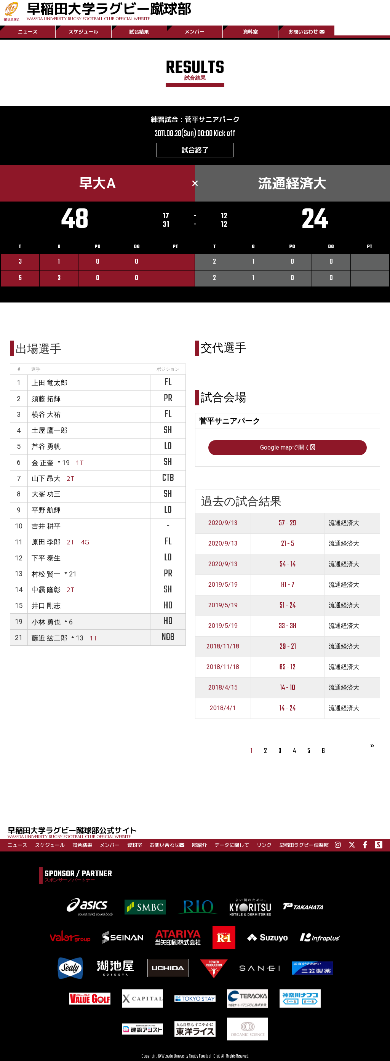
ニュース (28, 31)
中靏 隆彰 (46, 590)
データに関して (231, 845)
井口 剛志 (46, 606)
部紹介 (199, 845)
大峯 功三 (46, 494)
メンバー (195, 31)
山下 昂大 (46, 478)
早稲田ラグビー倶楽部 (304, 845)
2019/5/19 (223, 584)
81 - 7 (287, 585)
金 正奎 (43, 463)
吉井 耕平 (46, 526)
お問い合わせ (306, 31)
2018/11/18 (222, 646)
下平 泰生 (46, 558)
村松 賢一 (46, 574)
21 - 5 (287, 544)
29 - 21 (288, 647)
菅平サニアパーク (212, 119)
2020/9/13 (223, 522)
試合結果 (139, 31)
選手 (35, 369)
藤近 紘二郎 (49, 638)
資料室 (250, 31)
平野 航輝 (46, 510)
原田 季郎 (46, 542)
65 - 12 (288, 667)
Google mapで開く (287, 447)
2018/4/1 (223, 708)
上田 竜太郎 (49, 383)
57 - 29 (287, 523)
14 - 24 (288, 708)
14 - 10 (287, 688)
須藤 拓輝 (46, 399)
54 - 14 (288, 564)
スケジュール (83, 31)
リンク (264, 845)
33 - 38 (287, 626)
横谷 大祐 (46, 414)
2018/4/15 (223, 687)
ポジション (168, 369)
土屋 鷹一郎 (49, 430)
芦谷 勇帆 (46, 446)
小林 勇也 (46, 622)
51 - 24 (288, 605)
